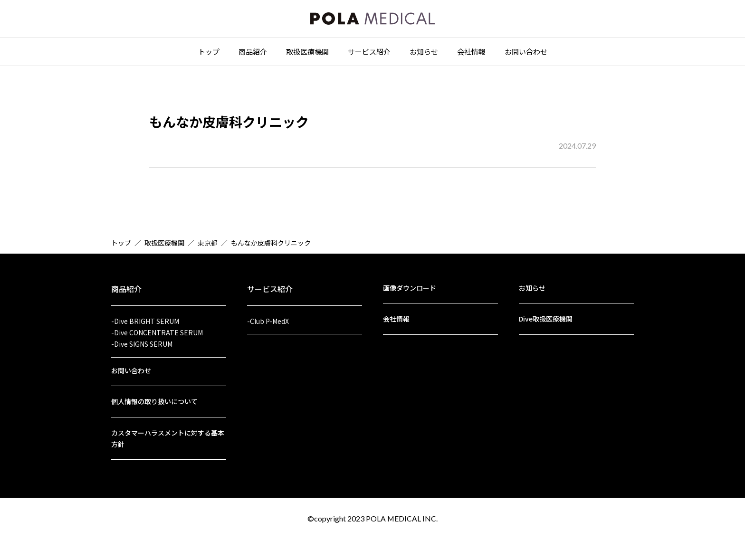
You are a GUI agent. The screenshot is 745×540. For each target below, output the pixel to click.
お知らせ (424, 53)
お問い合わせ (526, 53)
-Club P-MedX (268, 318)
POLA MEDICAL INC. (402, 518)
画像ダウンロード (409, 285)
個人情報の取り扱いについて (154, 400)
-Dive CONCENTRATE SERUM (157, 330)
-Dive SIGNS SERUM (141, 342)
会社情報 (471, 53)
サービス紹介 (369, 53)
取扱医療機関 (307, 53)
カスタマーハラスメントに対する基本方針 (167, 437)
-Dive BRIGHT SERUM (145, 318)
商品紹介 (253, 53)
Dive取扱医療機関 (546, 316)
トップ (209, 53)
